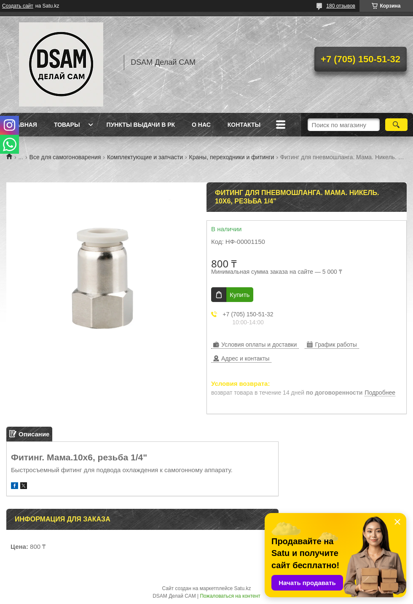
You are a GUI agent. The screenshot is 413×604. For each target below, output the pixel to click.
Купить (239, 294)
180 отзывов (340, 6)
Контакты (244, 124)
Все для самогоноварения (65, 157)
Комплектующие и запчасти (145, 157)
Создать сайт (17, 6)
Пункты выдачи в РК (141, 124)
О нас (201, 124)
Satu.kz (242, 588)
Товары (67, 124)
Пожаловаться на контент (230, 596)
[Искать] (396, 124)
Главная (22, 124)
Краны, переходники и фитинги (231, 157)
